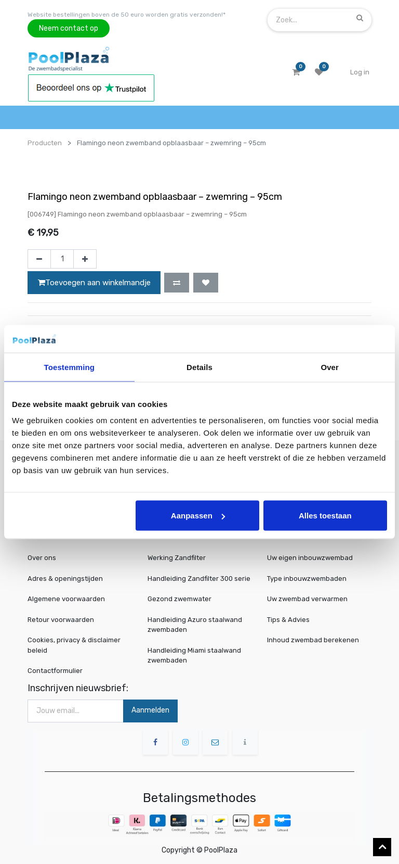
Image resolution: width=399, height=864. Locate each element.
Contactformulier (55, 671)
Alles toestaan (325, 515)
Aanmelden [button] (150, 710)
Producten (45, 143)
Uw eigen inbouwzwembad (311, 558)
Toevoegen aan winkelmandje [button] (94, 282)
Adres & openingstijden (65, 578)
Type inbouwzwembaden (308, 578)
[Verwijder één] (39, 259)
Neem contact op (68, 28)
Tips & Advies (292, 620)
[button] (176, 283)
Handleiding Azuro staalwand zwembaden (195, 625)
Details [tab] (199, 366)
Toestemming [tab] (69, 366)
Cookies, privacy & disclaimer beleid (74, 645)
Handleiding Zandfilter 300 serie (199, 578)
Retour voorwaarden (61, 620)
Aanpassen (198, 515)
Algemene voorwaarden (66, 599)
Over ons (42, 558)
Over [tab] (330, 366)
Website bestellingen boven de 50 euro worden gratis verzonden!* (126, 14)
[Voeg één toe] (85, 259)
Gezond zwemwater (179, 599)
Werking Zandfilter (177, 558)
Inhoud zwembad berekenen (314, 640)
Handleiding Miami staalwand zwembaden (194, 655)
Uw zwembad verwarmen (309, 599)
